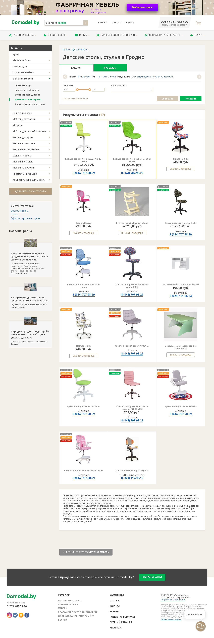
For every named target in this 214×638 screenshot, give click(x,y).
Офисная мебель (22, 113)
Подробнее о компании (173, 599)
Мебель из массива (24, 143)
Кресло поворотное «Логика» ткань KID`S (132, 286)
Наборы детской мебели (27, 90)
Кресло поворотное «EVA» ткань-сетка (83, 160)
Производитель (119, 85)
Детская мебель (23, 78)
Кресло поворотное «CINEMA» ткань (83, 286)
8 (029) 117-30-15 (132, 478)
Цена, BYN (68, 85)
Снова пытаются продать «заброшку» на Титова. (30, 333)
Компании (117, 595)
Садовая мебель (22, 155)
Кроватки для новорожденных (30, 104)
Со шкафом (84, 76)
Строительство (55, 35)
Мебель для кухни (23, 137)
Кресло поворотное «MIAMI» (180, 223)
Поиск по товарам (122, 616)
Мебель (82, 35)
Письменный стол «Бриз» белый (181, 284)
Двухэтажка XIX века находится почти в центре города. (30, 297)
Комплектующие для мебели (29, 179)
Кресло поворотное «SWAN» (180, 406)
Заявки (114, 611)
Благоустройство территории (117, 35)
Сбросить (168, 98)
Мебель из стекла (23, 161)
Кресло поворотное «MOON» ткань (83, 470)
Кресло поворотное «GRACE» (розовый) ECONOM (132, 407)
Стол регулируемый (141, 76)
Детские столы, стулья (27, 99)
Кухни (16, 54)
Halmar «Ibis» (83, 345)
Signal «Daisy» (83, 223)
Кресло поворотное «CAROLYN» (132, 345)
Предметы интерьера (25, 173)
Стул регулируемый (163, 76)
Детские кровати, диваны (27, 94)
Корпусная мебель (23, 72)
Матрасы (18, 125)
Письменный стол (107, 76)
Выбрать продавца (180, 168)
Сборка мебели (19, 210)
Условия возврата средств (171, 619)
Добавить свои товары (30, 191)
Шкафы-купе (20, 66)
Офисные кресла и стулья (25, 218)
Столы (14, 214)
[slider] (77, 89)
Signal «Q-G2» (180, 158)
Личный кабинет (121, 622)
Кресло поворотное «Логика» (83, 406)
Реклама (115, 627)
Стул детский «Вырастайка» (132, 223)
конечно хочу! (152, 577)
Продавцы (110, 67)
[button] (65, 76)
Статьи (117, 22)
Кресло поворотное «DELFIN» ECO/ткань (132, 160)
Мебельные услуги (23, 167)
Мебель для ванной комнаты (29, 131)
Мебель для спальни (24, 119)
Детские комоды (23, 85)
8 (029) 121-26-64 (181, 296)
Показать (191, 98)
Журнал (130, 22)
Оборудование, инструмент (164, 35)
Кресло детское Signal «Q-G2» (132, 470)
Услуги (197, 35)
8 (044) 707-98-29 (84, 173)
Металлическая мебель (26, 149)
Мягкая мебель (21, 60)
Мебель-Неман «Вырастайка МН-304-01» (181, 347)
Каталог (103, 22)
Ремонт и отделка (22, 35)
